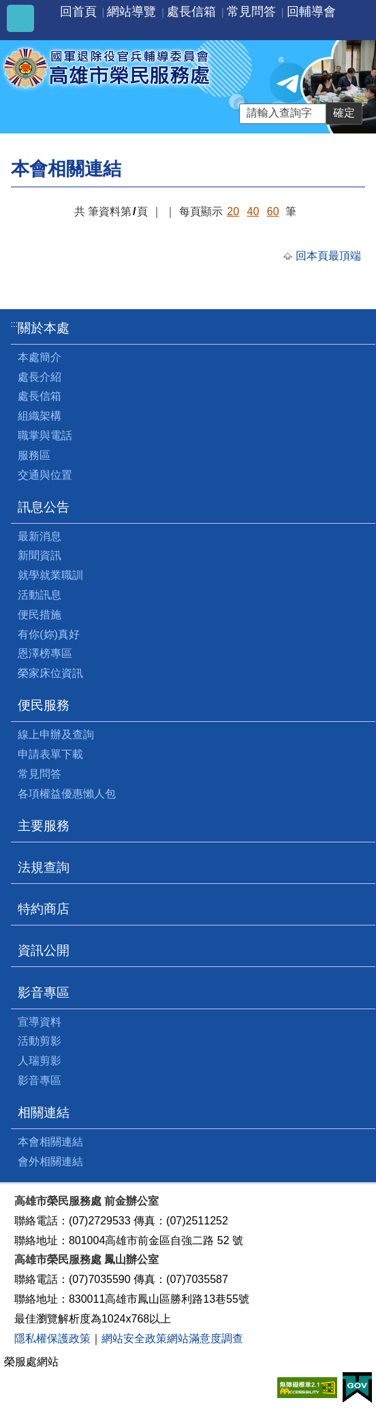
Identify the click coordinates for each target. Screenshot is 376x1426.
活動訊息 (39, 595)
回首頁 (78, 11)
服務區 (34, 455)
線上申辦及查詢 (56, 734)
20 (233, 211)
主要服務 (43, 826)
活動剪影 (39, 1041)
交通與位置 (45, 475)
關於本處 (43, 328)
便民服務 (43, 705)
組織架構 (39, 416)
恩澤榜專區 (45, 653)
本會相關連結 (50, 1141)
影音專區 (43, 992)
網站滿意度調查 (205, 1338)
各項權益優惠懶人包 (67, 793)
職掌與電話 (45, 435)
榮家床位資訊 (50, 673)
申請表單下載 (50, 754)
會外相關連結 (50, 1161)
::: (14, 324)
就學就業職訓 (50, 575)
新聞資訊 (39, 555)
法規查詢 (43, 867)
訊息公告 (43, 507)
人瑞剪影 (39, 1060)
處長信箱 (191, 11)
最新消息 (39, 536)
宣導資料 (39, 1022)
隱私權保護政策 (52, 1338)
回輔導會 (311, 11)
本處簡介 (39, 357)
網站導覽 (131, 11)
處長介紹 (39, 377)
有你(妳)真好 (49, 634)
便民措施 (39, 614)
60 (273, 211)
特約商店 (43, 909)
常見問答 (251, 11)
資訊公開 (43, 950)
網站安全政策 (134, 1338)
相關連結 (43, 1112)
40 (253, 211)
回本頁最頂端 (328, 256)
